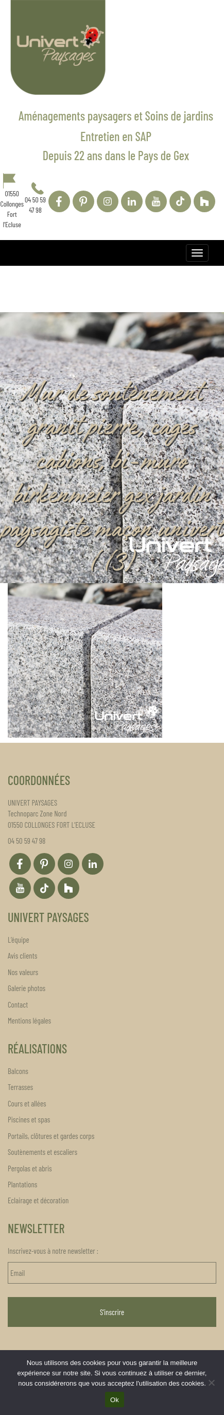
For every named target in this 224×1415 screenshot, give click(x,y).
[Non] (211, 1382)
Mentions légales (29, 1020)
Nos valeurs (23, 972)
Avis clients (22, 955)
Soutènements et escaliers (42, 1151)
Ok (114, 1400)
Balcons (18, 1071)
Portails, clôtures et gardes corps (51, 1135)
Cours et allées (27, 1103)
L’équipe (18, 939)
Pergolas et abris (30, 1168)
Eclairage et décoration (38, 1200)
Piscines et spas (29, 1119)
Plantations (22, 1184)
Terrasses (20, 1087)
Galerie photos (26, 988)
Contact (18, 1004)
